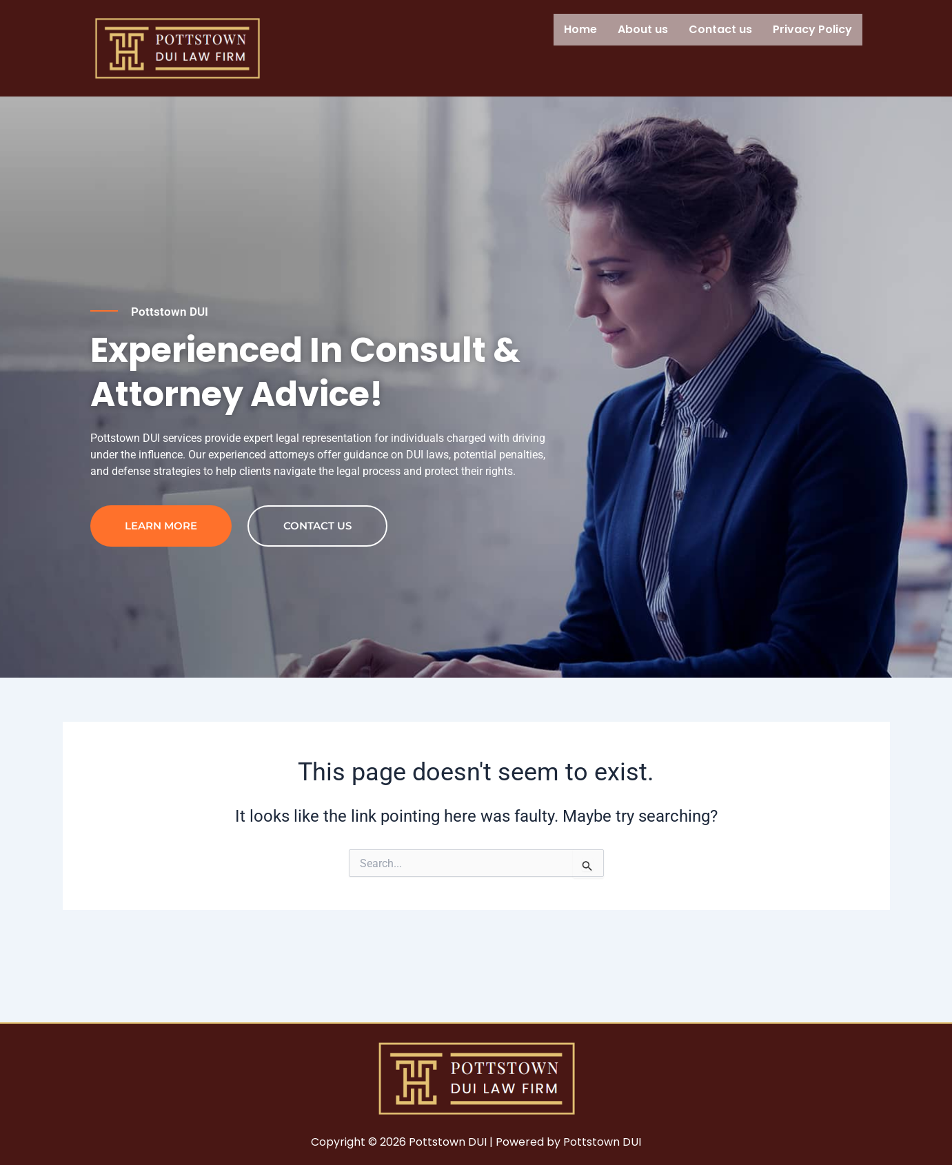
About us (643, 29)
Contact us (720, 29)
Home (580, 29)
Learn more (161, 593)
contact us (317, 593)
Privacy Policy (812, 29)
